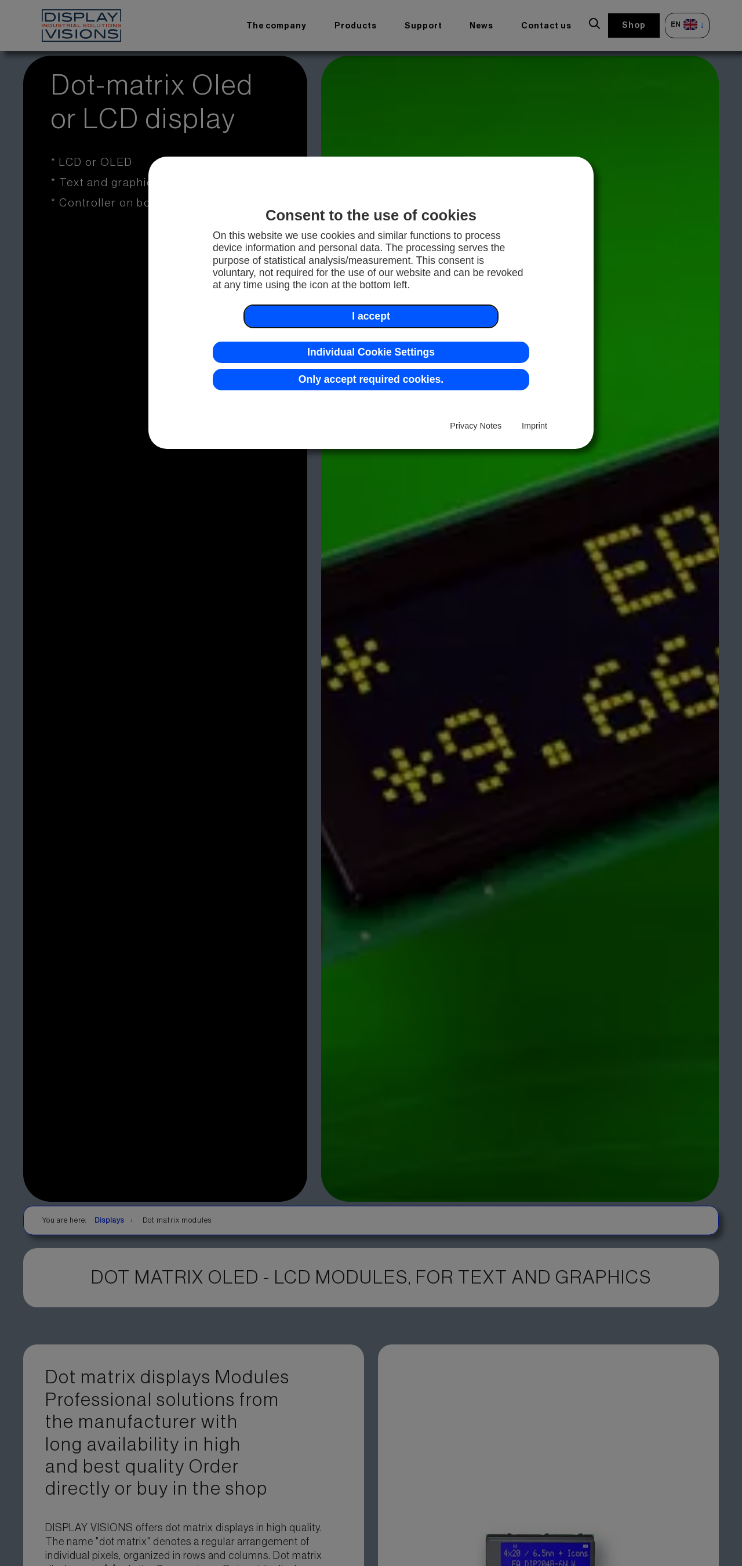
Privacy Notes (475, 425)
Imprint (534, 425)
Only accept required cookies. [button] (371, 379)
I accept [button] (371, 316)
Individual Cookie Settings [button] (371, 352)
